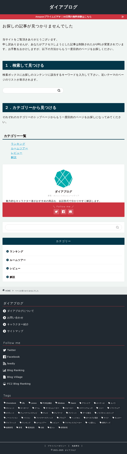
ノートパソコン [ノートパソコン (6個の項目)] (12, 418)
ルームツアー (19, 148)
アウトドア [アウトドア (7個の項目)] (86, 403)
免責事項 (75, 446)
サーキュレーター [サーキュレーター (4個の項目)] (52, 408)
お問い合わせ (13, 317)
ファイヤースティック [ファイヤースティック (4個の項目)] (44, 418)
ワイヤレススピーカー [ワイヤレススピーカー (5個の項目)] (73, 423)
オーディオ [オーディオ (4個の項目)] (100, 403)
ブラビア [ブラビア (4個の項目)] (62, 418)
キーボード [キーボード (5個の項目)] (24, 408)
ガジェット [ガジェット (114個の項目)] (10, 408)
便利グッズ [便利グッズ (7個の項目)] (106, 423)
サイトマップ (13, 331)
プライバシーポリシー (57, 446)
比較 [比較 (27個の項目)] (42, 427)
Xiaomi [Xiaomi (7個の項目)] (73, 403)
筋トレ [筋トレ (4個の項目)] (52, 427)
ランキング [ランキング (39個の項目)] (26, 423)
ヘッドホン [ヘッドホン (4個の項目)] (76, 418)
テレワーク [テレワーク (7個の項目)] (58, 413)
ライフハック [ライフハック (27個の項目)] (11, 423)
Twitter (9, 350)
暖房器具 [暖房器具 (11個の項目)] (31, 427)
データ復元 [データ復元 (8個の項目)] (87, 413)
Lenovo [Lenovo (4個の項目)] (34, 403)
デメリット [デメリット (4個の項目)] (72, 413)
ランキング (18, 143)
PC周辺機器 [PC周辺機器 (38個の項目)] (47, 403)
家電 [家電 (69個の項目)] (20, 427)
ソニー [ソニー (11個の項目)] (101, 408)
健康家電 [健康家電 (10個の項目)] (9, 427)
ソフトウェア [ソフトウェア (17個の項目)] (115, 408)
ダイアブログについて (18, 310)
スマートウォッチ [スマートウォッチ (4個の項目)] (86, 408)
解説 (14, 157)
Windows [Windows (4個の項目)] (61, 403)
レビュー (16, 153)
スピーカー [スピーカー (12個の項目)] (69, 408)
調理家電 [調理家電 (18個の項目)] (64, 427)
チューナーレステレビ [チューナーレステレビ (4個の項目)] (28, 413)
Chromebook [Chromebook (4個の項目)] (11, 403)
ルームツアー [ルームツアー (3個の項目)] (41, 423)
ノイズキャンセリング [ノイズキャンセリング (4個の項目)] (105, 413)
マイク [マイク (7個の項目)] (106, 418)
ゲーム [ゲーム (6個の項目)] (37, 408)
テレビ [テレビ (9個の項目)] (45, 413)
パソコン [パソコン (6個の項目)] (27, 418)
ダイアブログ (63, 7)
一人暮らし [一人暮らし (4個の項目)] (92, 423)
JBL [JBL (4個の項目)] (23, 403)
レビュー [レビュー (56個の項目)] (55, 423)
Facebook (11, 356)
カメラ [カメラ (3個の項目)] (113, 403)
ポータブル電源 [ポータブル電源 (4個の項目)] (92, 418)
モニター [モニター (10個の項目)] (118, 418)
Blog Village (13, 376)
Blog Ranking (13, 370)
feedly (9, 363)
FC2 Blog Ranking (17, 383)
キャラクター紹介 (16, 324)
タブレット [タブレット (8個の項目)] (10, 413)
